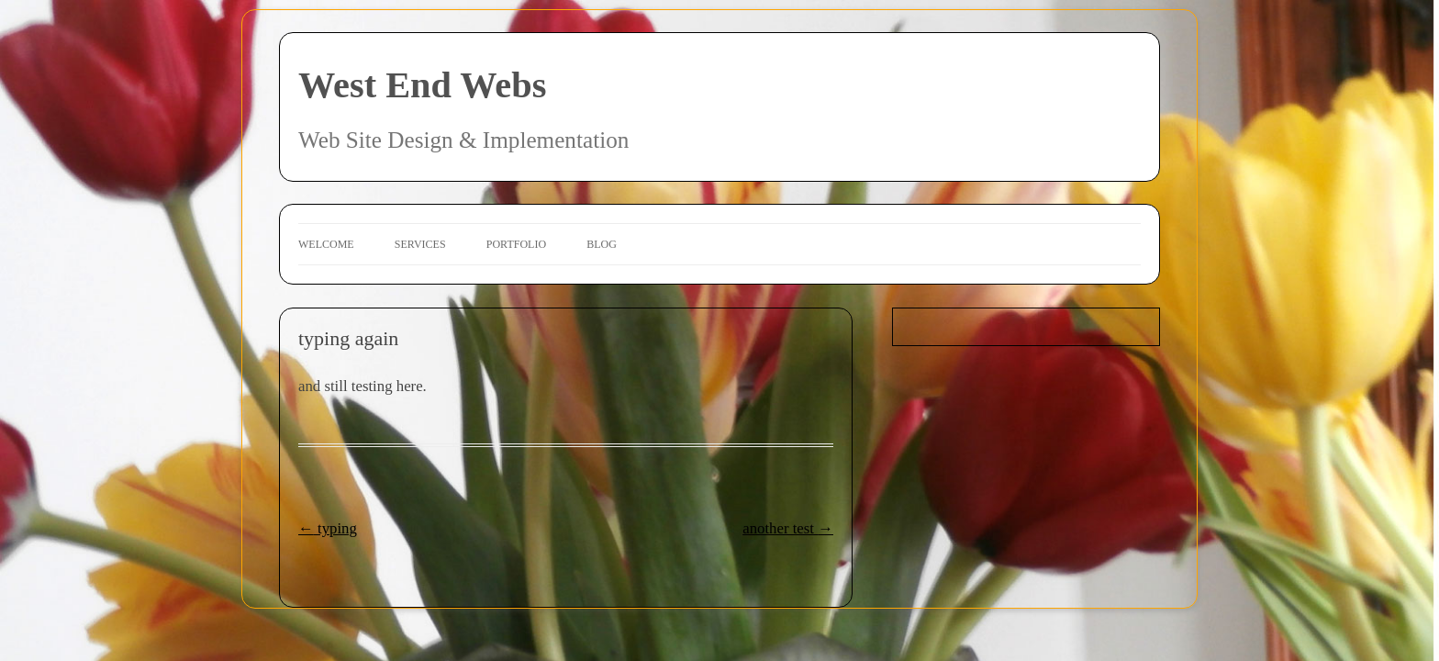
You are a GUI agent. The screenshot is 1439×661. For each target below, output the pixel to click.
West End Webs (422, 85)
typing (327, 528)
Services (420, 244)
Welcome (326, 244)
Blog (601, 244)
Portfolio (516, 244)
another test (787, 528)
